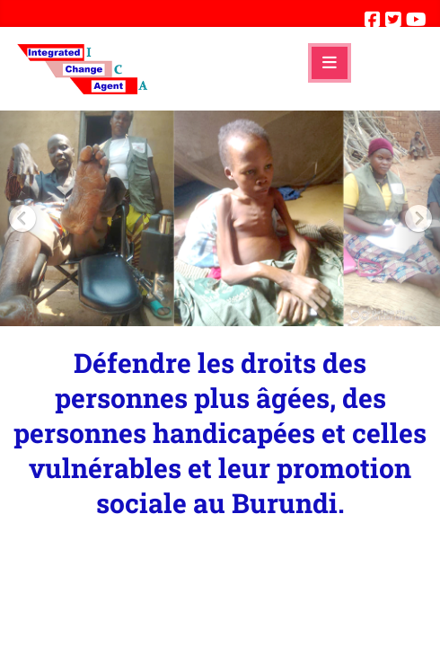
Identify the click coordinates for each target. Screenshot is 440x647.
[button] (22, 218)
